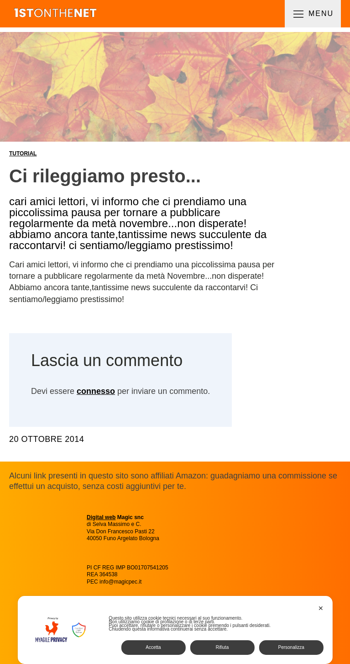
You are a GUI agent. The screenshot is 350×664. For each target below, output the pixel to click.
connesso (96, 391)
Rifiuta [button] (222, 647)
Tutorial (23, 153)
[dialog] (174, 630)
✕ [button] (321, 608)
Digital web (101, 517)
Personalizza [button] (291, 647)
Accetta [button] (153, 647)
